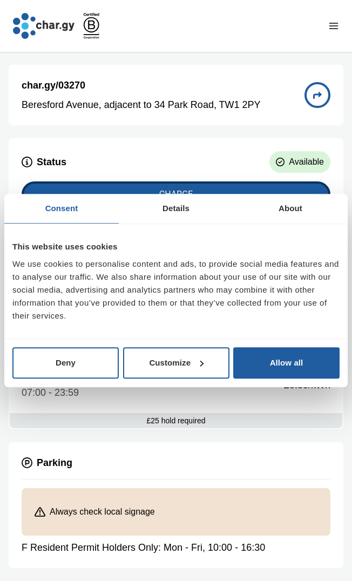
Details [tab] (176, 208)
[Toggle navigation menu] (333, 26)
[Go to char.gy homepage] (44, 26)
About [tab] (290, 208)
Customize (176, 362)
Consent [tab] (61, 208)
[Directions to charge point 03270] (317, 95)
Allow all (286, 362)
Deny (66, 362)
